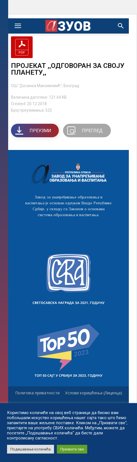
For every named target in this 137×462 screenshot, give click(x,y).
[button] (121, 26)
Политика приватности (37, 392)
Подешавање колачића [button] (30, 449)
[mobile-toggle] (18, 26)
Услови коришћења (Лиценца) (93, 392)
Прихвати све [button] (72, 449)
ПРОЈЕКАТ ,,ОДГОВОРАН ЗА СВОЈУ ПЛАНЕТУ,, (67, 69)
